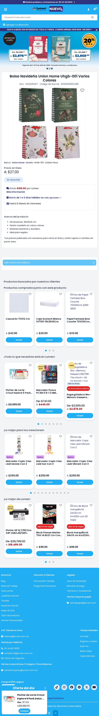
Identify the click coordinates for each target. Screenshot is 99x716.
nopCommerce (56, 698)
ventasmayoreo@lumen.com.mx (21, 670)
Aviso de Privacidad (76, 581)
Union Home (18, 162)
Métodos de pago (75, 586)
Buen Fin (84, 646)
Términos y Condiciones (79, 590)
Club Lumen (7, 590)
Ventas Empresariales (12, 620)
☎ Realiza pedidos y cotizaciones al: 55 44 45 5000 (47, 2)
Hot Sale (84, 636)
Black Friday (86, 651)
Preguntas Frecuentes (45, 586)
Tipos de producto (10, 615)
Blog (3, 581)
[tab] (46, 350)
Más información (15, 191)
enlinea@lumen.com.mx (16, 636)
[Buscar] (93, 17)
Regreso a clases (88, 641)
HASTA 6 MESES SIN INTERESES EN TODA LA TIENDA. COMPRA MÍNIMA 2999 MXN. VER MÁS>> (49, 29)
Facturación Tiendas (44, 581)
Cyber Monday (87, 656)
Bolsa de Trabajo (9, 586)
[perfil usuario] (88, 9)
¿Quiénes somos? (10, 595)
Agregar (19, 340)
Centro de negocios (14, 658)
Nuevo (10, 457)
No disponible (13, 180)
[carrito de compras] (94, 9)
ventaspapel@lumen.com (83, 602)
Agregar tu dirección (16, 24)
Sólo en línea (73, 383)
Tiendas (5, 600)
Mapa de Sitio (8, 610)
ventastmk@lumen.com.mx (18, 653)
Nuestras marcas (9, 605)
